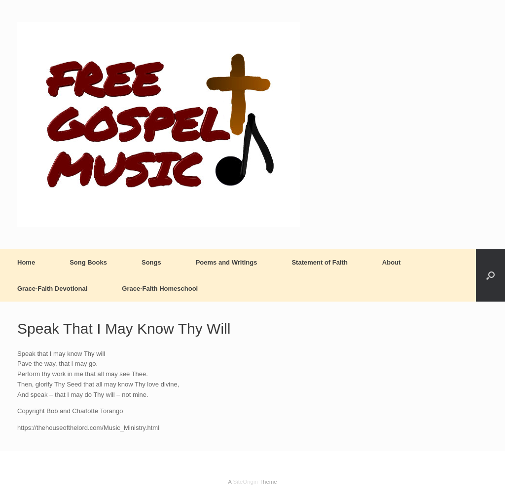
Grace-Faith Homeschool (160, 288)
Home (26, 262)
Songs (151, 262)
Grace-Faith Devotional (52, 288)
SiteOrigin (245, 482)
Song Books (88, 262)
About (391, 262)
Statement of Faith (319, 262)
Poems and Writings (226, 262)
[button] (490, 275)
